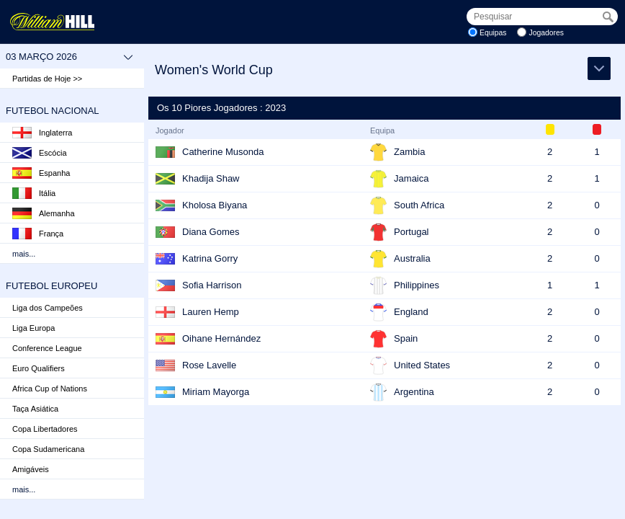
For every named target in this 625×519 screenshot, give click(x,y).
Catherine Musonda (223, 151)
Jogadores (546, 33)
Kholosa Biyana (214, 205)
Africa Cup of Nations (49, 388)
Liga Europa (33, 328)
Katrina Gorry (210, 258)
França (37, 233)
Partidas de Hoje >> (47, 78)
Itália (33, 193)
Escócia (39, 153)
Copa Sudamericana (48, 449)
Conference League (47, 348)
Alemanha (43, 213)
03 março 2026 (69, 57)
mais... (23, 253)
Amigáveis (30, 469)
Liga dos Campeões (47, 307)
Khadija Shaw (211, 178)
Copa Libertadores (45, 429)
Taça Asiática (35, 408)
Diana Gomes (210, 231)
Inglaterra (42, 132)
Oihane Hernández (221, 338)
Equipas (493, 33)
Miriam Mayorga (215, 391)
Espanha (41, 173)
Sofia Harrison (211, 285)
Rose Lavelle (209, 365)
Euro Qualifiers (38, 368)
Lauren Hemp (210, 311)
